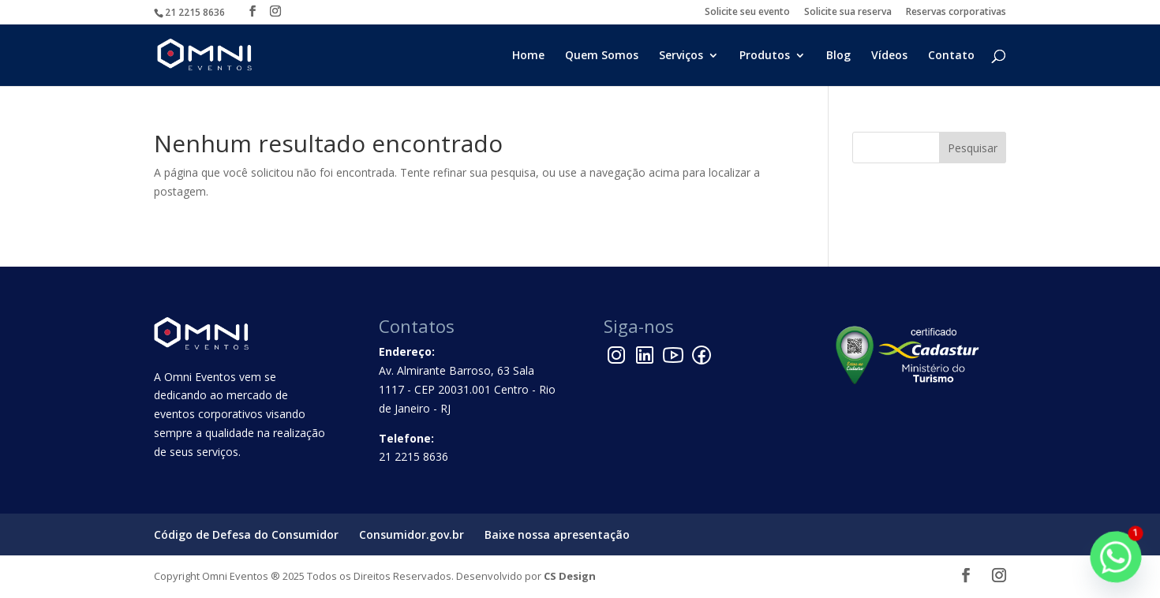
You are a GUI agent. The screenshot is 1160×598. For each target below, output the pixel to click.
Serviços (681, 56)
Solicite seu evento (747, 12)
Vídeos (889, 56)
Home (528, 56)
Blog (838, 56)
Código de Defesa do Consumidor (246, 534)
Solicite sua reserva (848, 12)
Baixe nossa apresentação (557, 534)
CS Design (570, 576)
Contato (951, 56)
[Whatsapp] (1116, 557)
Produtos (764, 56)
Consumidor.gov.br (411, 534)
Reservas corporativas (956, 12)
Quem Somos (601, 56)
